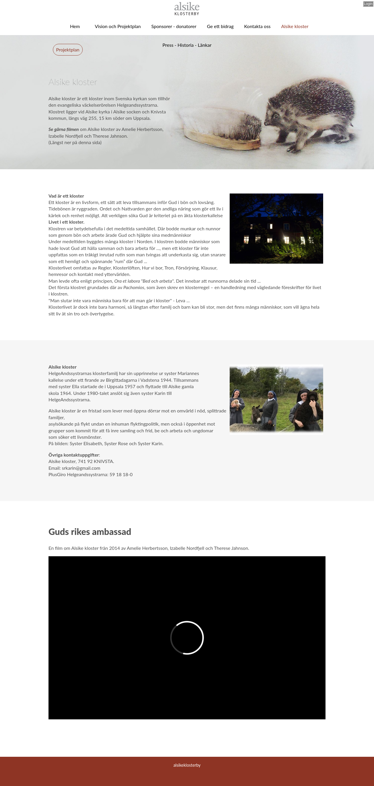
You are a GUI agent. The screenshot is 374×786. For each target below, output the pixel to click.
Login (368, 4)
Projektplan (67, 49)
